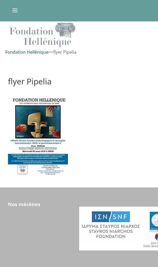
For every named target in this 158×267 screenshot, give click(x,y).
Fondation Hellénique (26, 52)
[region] (79, 35)
